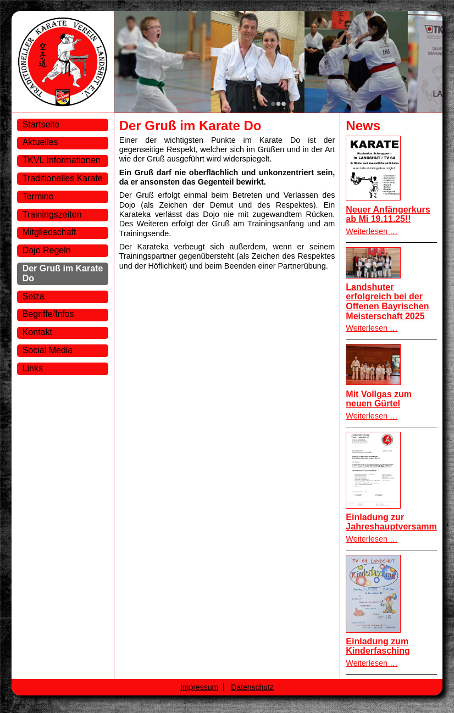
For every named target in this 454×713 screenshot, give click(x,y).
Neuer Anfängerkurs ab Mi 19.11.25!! (388, 214)
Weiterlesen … (371, 231)
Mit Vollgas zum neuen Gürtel (379, 399)
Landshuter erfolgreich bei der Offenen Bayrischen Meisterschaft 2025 (387, 301)
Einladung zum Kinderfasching (377, 646)
